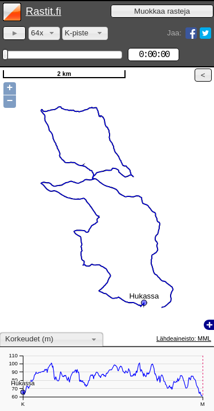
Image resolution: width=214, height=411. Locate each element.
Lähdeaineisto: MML (183, 338)
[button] (162, 11)
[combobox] (44, 33)
